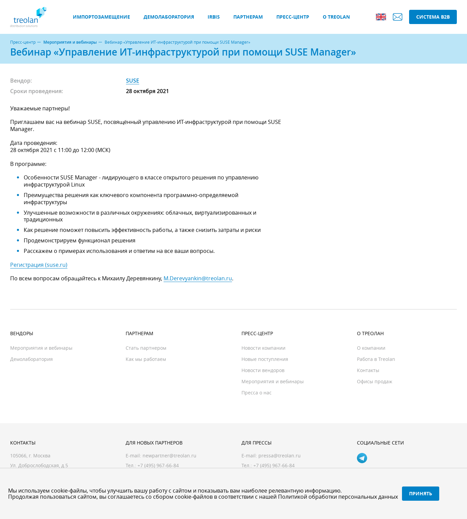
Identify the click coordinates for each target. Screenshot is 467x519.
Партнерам (248, 17)
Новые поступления (264, 359)
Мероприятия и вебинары (70, 42)
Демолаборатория (169, 17)
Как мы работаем (146, 359)
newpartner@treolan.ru (169, 455)
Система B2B (433, 17)
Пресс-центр (292, 17)
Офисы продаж (374, 381)
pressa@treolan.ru (279, 455)
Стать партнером (146, 348)
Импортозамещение (101, 17)
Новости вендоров (262, 370)
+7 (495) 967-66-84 (274, 465)
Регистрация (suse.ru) (38, 264)
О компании (371, 348)
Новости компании (263, 348)
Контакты (368, 370)
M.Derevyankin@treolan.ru (198, 278)
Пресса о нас (256, 392)
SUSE (132, 80)
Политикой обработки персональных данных (338, 496)
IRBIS (214, 17)
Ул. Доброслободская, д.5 (39, 465)
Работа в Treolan (376, 359)
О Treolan (336, 17)
